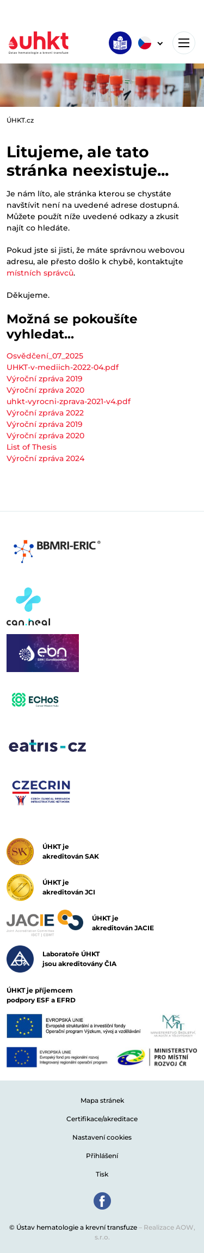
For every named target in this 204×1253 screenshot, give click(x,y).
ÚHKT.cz (20, 120)
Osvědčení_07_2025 (45, 356)
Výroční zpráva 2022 (45, 413)
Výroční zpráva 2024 (45, 458)
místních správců (40, 273)
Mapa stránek (102, 1100)
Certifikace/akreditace (102, 1119)
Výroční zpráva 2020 (45, 390)
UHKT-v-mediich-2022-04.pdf (63, 367)
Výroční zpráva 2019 (45, 378)
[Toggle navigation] (183, 42)
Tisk (102, 1174)
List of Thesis (32, 447)
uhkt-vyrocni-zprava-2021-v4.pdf (69, 401)
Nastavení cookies (102, 1137)
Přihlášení (102, 1156)
